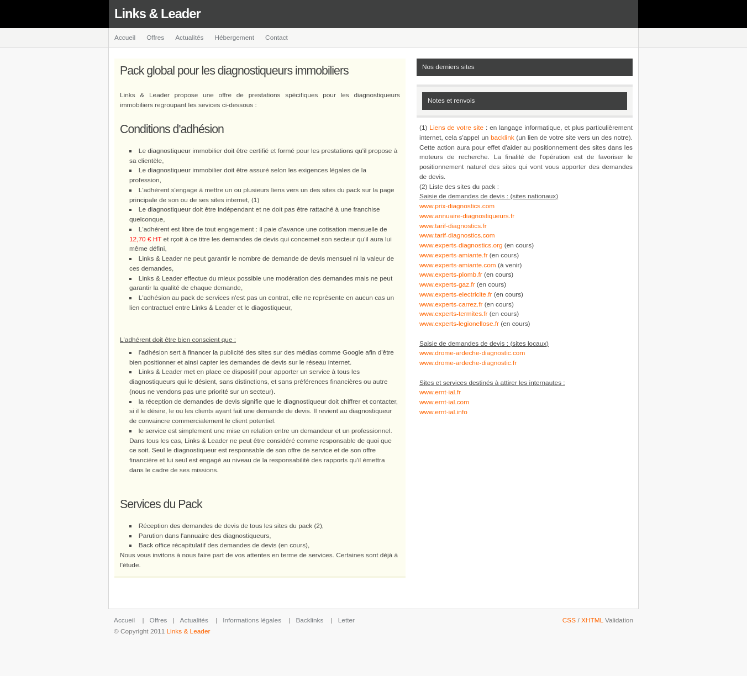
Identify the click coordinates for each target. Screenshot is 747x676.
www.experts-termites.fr (453, 314)
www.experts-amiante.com (457, 265)
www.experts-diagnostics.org (461, 245)
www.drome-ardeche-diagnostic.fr (468, 363)
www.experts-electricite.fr (455, 294)
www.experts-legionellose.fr (459, 324)
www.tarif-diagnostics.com (457, 235)
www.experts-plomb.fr (450, 274)
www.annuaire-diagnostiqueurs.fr (466, 216)
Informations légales (252, 620)
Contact (276, 37)
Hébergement (234, 37)
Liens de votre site (456, 127)
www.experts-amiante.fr (453, 255)
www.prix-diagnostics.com (457, 206)
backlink (502, 137)
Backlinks (309, 620)
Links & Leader (157, 14)
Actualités (189, 37)
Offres (155, 37)
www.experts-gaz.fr (447, 284)
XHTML (592, 620)
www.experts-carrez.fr (450, 304)
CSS (569, 620)
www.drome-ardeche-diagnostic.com (472, 353)
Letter (346, 620)
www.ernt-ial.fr (440, 392)
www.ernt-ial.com (444, 402)
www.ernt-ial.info (443, 412)
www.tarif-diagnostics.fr (453, 226)
